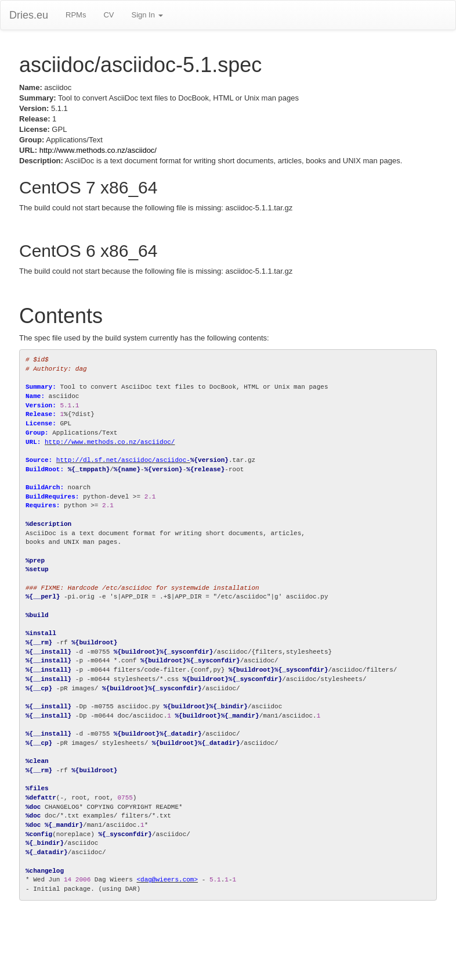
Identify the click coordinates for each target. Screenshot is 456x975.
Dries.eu (28, 15)
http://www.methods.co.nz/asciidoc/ (98, 150)
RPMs (76, 14)
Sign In (146, 14)
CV (108, 14)
